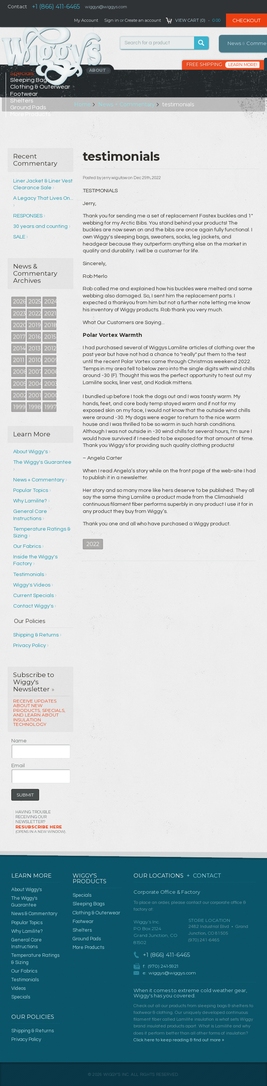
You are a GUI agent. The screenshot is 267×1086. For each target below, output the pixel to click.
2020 (19, 325)
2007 (35, 371)
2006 (50, 371)
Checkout (246, 20)
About (99, 70)
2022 (35, 313)
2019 (35, 325)
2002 (19, 395)
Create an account (143, 20)
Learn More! (242, 64)
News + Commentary (126, 104)
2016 (35, 336)
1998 (35, 407)
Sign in (111, 20)
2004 (35, 383)
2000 (50, 395)
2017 (19, 336)
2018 (50, 325)
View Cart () (190, 20)
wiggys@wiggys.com (172, 973)
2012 (50, 348)
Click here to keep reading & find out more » (179, 1040)
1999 (19, 407)
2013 (35, 348)
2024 (50, 301)
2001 (35, 395)
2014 (19, 348)
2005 (19, 383)
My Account (86, 20)
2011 (18, 360)
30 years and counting (40, 226)
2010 (35, 360)
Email (18, 765)
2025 (35, 301)
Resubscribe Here (40, 829)
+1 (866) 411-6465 (56, 6)
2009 (50, 360)
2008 (19, 371)
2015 (50, 336)
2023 (19, 313)
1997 (50, 407)
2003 (50, 383)
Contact (17, 6)
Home (82, 104)
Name (19, 741)
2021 (50, 313)
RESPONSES (27, 216)
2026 (19, 301)
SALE (19, 237)
